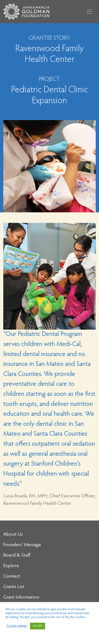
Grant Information (21, 597)
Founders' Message (22, 545)
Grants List (13, 587)
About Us (13, 534)
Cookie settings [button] (17, 626)
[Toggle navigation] (89, 11)
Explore (11, 566)
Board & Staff (16, 555)
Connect (11, 576)
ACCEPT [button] (37, 626)
